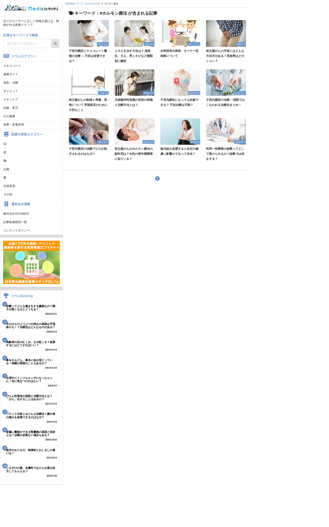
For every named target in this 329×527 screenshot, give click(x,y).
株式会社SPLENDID (16, 213)
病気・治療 (10, 82)
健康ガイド (10, 74)
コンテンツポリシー (16, 230)
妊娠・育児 (10, 107)
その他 (7, 194)
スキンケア (10, 99)
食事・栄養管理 (13, 124)
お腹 (6, 169)
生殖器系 (9, 186)
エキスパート (12, 65)
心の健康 (9, 116)
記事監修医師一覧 (15, 222)
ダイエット (10, 91)
